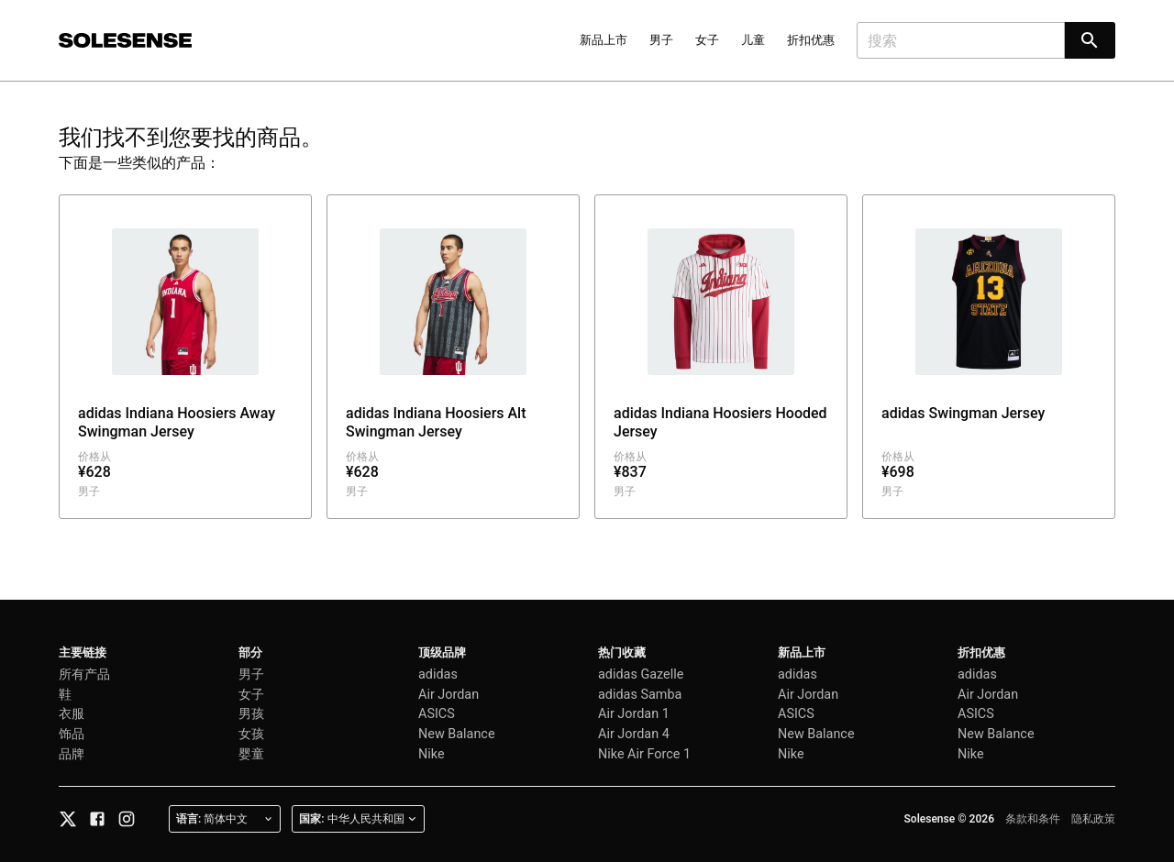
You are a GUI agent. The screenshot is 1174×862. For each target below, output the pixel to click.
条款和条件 (1032, 818)
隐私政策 (1093, 818)
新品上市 (603, 40)
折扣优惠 (811, 40)
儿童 (753, 40)
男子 (661, 40)
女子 (707, 40)
